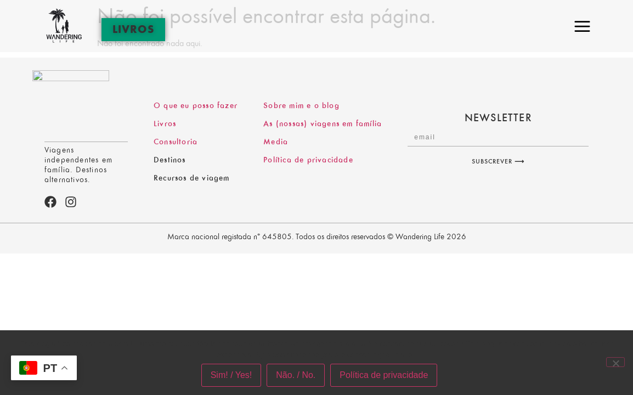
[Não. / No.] (615, 362)
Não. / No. (295, 375)
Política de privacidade (384, 375)
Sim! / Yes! (231, 375)
